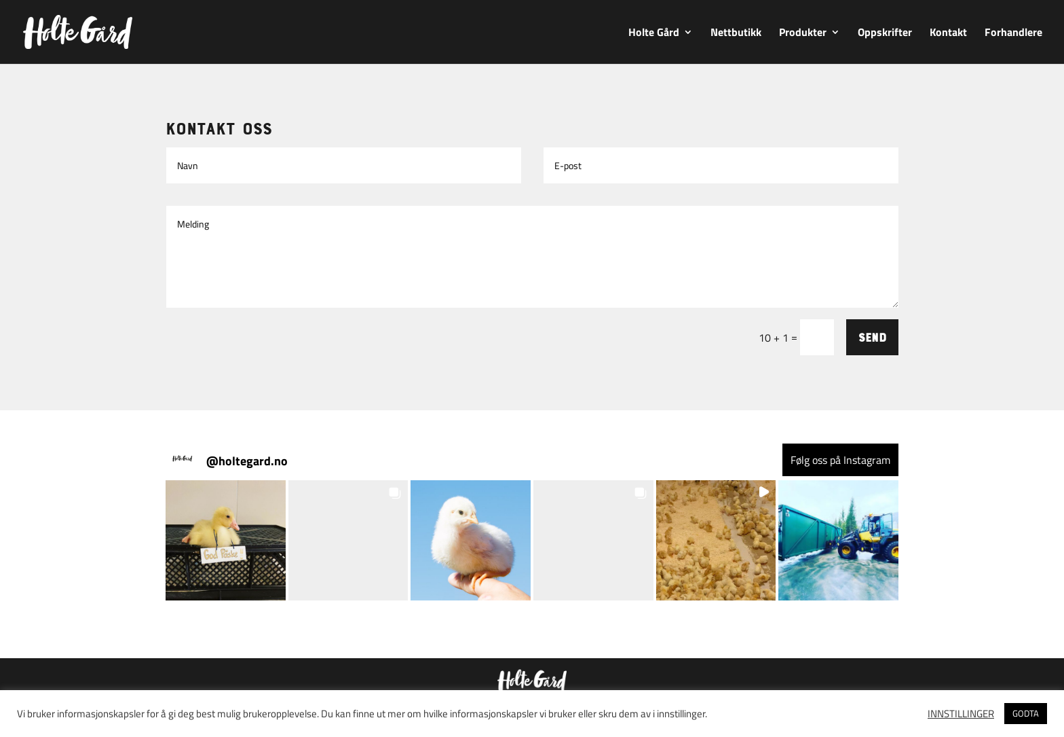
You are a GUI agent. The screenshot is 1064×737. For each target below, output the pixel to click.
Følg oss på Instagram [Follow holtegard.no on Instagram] (840, 460)
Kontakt (948, 33)
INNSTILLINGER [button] (961, 714)
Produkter (802, 33)
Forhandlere (1013, 33)
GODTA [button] (1025, 713)
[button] (226, 540)
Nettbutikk (735, 33)
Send (872, 337)
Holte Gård (653, 33)
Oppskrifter (885, 33)
